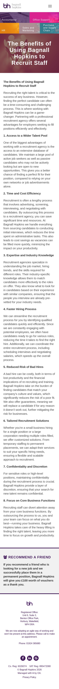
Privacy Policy (29, 677)
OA (39, 673)
